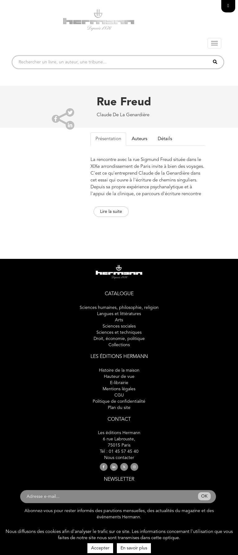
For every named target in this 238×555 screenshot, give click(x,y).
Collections (119, 345)
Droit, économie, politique (119, 339)
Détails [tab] (165, 139)
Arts (119, 320)
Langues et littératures (119, 314)
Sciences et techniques (119, 332)
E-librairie (119, 383)
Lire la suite (111, 211)
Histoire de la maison (119, 370)
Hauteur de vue (119, 376)
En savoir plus (134, 548)
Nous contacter (119, 458)
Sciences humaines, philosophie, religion (119, 307)
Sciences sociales (119, 326)
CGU (119, 395)
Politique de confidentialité (119, 401)
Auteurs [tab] (139, 139)
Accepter (100, 548)
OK (204, 496)
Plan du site (119, 408)
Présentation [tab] (108, 139)
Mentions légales (119, 389)
